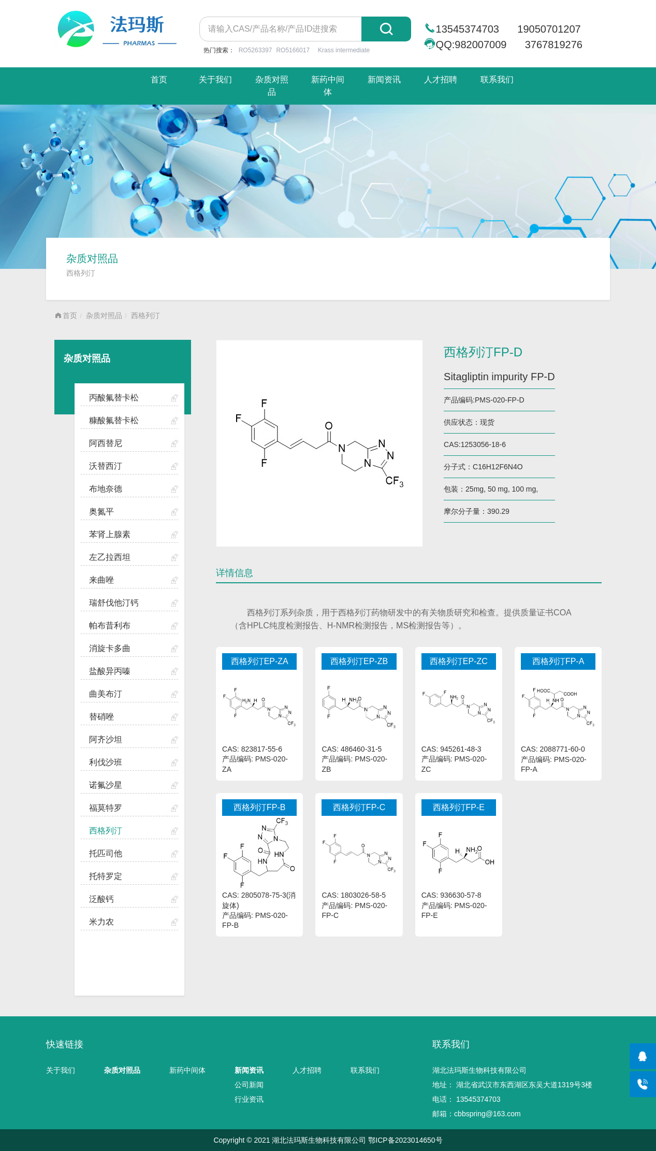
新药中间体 (327, 85)
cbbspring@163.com (487, 1114)
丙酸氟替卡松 (114, 397)
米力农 (101, 921)
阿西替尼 (105, 443)
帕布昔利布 (109, 625)
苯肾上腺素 (109, 534)
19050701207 (548, 29)
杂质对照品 (271, 85)
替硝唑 (101, 716)
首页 (159, 79)
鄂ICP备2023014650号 (405, 1140)
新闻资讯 (384, 79)
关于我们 (215, 79)
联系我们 (497, 79)
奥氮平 (101, 511)
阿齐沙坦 (105, 739)
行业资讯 (249, 1099)
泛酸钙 (101, 899)
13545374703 (467, 29)
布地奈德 (105, 488)
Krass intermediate (344, 50)
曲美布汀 (105, 693)
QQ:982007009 (471, 44)
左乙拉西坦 (109, 557)
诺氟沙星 (105, 785)
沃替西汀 (105, 466)
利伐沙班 (105, 762)
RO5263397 (255, 50)
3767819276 (553, 44)
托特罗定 (105, 876)
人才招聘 (440, 79)
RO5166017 (293, 50)
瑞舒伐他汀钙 (114, 602)
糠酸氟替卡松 (114, 420)
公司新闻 (249, 1085)
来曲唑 (101, 580)
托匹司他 (105, 853)
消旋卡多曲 (109, 648)
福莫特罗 (105, 807)
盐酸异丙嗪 (109, 671)
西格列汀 (145, 315)
